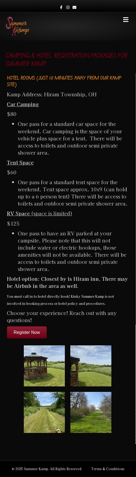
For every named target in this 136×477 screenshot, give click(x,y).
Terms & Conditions (108, 468)
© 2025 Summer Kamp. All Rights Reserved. (47, 468)
